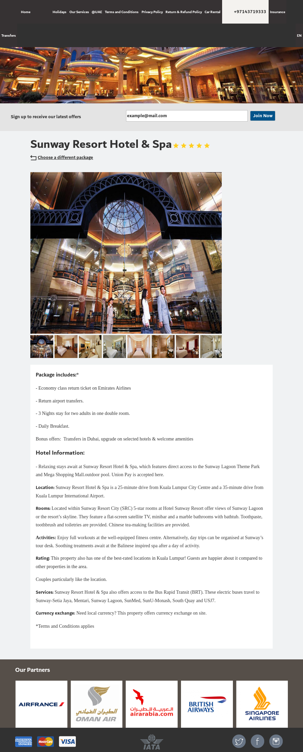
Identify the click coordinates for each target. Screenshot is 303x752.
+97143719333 (250, 12)
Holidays (59, 11)
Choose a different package (61, 158)
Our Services (79, 11)
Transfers (8, 35)
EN (299, 35)
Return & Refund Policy (183, 11)
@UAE (97, 11)
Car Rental (212, 11)
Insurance (277, 11)
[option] (151, 63)
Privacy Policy (152, 11)
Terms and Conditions (122, 11)
